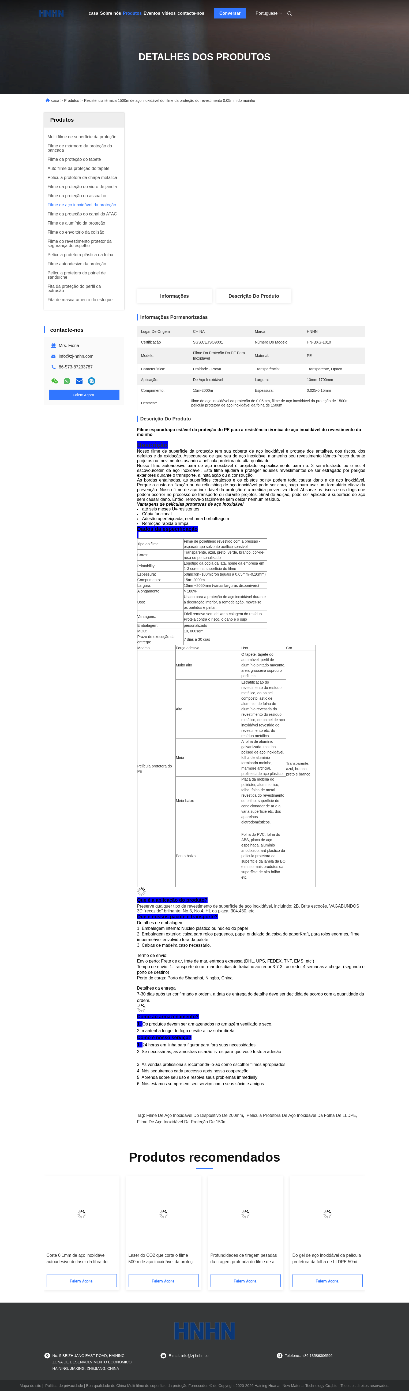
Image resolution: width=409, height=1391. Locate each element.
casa (93, 13)
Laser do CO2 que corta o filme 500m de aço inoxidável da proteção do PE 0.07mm (163, 1259)
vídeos (169, 13)
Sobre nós (110, 13)
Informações (174, 296)
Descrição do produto (253, 296)
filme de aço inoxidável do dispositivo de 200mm (194, 1115)
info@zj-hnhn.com (76, 356)
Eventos (152, 13)
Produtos (132, 13)
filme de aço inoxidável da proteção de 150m (182, 1122)
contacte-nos (191, 13)
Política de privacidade (64, 1385)
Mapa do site (30, 1385)
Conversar (230, 13)
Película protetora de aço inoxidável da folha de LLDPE (301, 1115)
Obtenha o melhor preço (281, 271)
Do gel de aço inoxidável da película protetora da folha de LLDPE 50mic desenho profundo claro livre (326, 1259)
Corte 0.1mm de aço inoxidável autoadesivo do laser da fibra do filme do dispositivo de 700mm (77, 1259)
